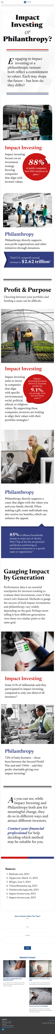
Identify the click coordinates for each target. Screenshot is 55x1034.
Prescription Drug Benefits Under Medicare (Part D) (12, 979)
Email (27, 927)
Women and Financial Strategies (38, 1006)
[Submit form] (27, 948)
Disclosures (51, 1020)
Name (27, 918)
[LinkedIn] (3, 1029)
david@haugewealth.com (8, 1027)
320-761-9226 (8, 1021)
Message (27, 935)
